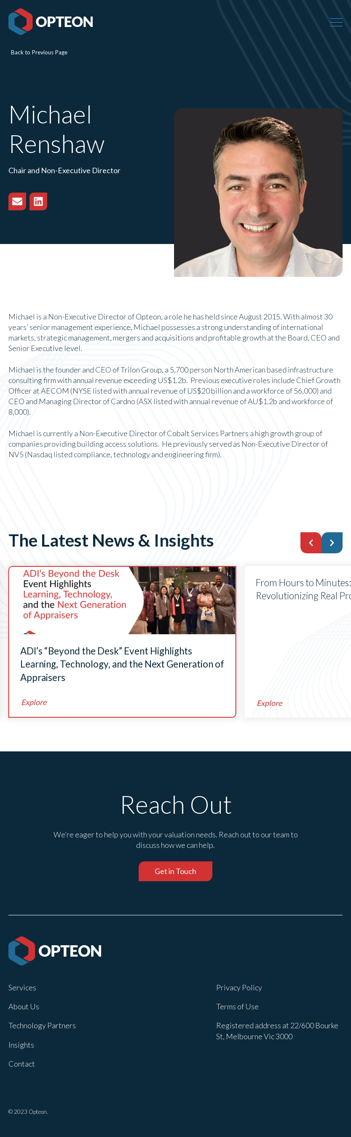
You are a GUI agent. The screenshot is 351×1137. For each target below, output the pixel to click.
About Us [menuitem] (23, 1006)
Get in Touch (175, 871)
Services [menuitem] (22, 987)
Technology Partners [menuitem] (42, 1025)
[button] (311, 542)
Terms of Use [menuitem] (237, 1006)
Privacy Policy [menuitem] (239, 987)
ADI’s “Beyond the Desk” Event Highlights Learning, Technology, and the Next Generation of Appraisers (122, 664)
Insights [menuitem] (21, 1044)
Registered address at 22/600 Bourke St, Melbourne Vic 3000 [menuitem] (277, 1030)
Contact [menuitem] (21, 1063)
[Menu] (336, 22)
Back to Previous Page (39, 52)
